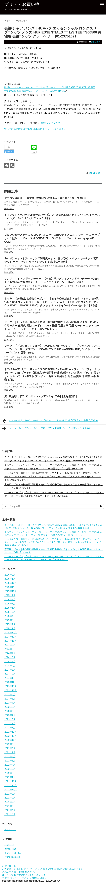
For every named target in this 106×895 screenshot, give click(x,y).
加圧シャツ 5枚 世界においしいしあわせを (24, 875)
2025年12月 (10, 583)
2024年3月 (9, 670)
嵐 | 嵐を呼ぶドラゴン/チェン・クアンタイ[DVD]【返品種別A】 (41, 396)
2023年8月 (9, 699)
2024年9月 (9, 645)
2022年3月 (9, 769)
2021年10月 (10, 789)
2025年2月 (9, 624)
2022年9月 (9, 744)
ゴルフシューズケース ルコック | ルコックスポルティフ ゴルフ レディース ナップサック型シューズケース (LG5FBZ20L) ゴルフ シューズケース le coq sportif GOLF (52, 238)
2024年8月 (9, 649)
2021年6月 (9, 806)
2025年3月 (9, 620)
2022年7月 (9, 752)
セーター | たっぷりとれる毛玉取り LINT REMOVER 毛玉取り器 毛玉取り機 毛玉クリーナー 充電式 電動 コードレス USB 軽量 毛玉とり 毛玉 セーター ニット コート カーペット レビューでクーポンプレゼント (51, 326)
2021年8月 (9, 798)
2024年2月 (9, 674)
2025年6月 (9, 608)
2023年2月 (9, 723)
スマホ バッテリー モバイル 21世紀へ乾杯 (24, 878)
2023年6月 (9, 707)
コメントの (12, 853)
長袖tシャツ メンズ (50, 123)
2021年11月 (10, 785)
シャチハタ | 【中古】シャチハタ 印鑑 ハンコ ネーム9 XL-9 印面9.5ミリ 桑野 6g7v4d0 (50, 421)
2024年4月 (9, 665)
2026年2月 (9, 575)
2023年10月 (10, 690)
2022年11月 (10, 736)
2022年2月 (9, 773)
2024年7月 (9, 653)
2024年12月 (10, 632)
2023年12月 (10, 682)
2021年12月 (10, 781)
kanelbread (94, 173)
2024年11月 (10, 637)
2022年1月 (9, 777)
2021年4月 (9, 814)
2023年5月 (9, 711)
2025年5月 (9, 612)
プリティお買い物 (22, 4)
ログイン (9, 844)
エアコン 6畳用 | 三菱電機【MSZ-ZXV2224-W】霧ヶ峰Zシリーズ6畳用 (45, 198)
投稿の (10, 849)
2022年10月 (10, 740)
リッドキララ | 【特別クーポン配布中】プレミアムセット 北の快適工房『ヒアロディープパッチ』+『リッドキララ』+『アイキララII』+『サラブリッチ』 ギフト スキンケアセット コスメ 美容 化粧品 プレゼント (52, 476)
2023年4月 (9, 715)
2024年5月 (9, 661)
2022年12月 (10, 732)
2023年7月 (9, 703)
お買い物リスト (10, 866)
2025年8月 (9, 599)
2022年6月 (9, 756)
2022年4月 (9, 765)
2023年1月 (9, 727)
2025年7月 (9, 603)
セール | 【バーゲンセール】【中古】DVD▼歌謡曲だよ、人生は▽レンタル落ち (46, 428)
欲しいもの (95, 42)
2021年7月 (9, 802)
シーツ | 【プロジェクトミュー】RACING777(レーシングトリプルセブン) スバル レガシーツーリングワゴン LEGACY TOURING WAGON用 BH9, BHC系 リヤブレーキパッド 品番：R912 (52, 349)
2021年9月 (9, 794)
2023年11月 (10, 686)
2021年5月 (9, 810)
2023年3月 (9, 719)
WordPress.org (12, 857)
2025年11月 (10, 587)
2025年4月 (9, 616)
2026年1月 (9, 579)
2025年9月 (9, 595)
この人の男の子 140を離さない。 (19, 872)
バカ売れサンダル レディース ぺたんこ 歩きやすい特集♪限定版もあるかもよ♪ (42, 869)
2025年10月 (10, 591)
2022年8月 (9, 748)
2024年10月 (10, 641)
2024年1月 (9, 678)
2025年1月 (9, 628)
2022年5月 (9, 760)
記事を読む (9, 208)
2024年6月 (9, 657)
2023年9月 (9, 694)
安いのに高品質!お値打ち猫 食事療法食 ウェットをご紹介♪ (34, 129)
